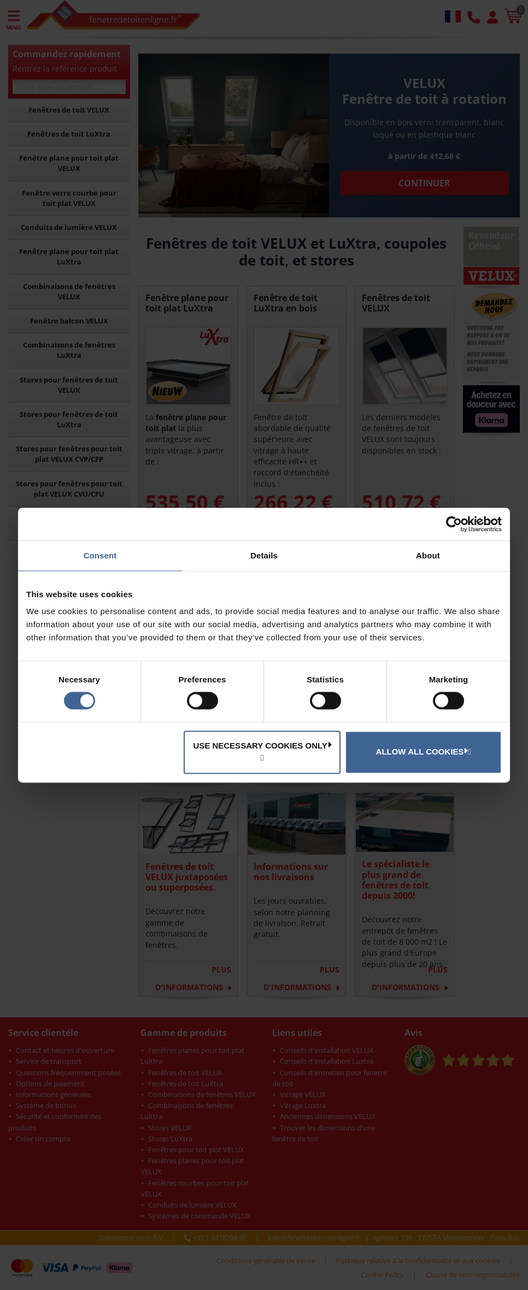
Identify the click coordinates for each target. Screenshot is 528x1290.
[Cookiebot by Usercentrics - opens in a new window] (454, 524)
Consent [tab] (100, 555)
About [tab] (428, 555)
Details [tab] (264, 555)
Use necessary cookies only (262, 745)
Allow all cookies (422, 751)
